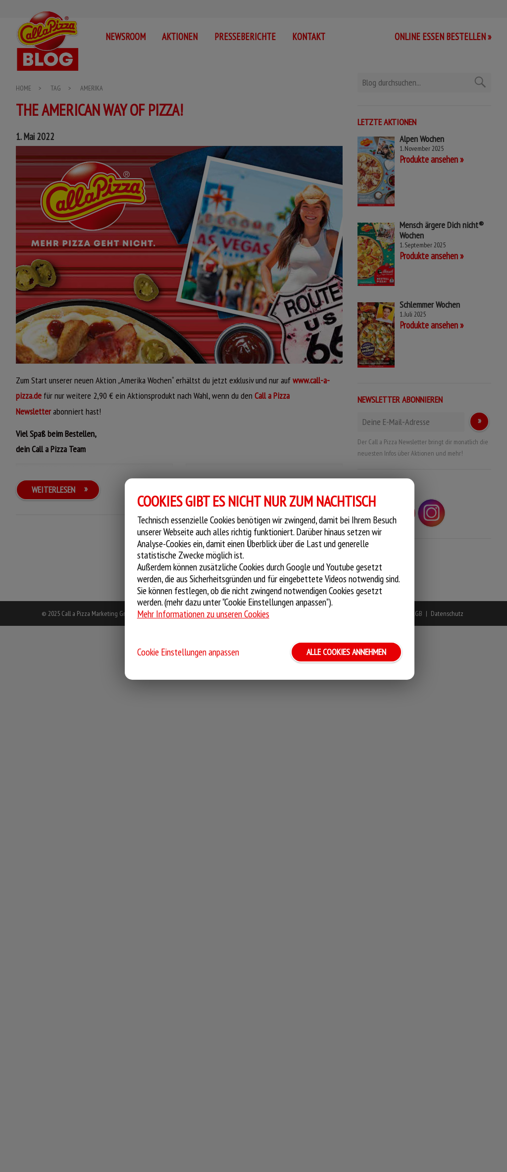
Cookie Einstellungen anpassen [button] (188, 652)
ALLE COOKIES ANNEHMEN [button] (346, 651)
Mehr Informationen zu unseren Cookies (203, 614)
